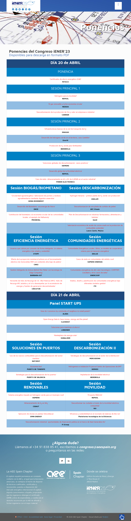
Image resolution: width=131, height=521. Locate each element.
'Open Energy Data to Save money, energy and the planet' (65, 319)
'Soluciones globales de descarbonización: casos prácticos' (65, 163)
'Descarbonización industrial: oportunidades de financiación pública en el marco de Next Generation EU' (65, 422)
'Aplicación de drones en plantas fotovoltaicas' (36, 414)
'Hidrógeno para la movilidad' (65, 96)
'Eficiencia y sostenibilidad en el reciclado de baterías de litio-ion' (95, 414)
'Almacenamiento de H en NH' (36, 403)
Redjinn (105, 517)
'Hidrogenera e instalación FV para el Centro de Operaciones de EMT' (95, 367)
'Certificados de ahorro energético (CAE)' (65, 79)
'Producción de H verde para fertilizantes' (65, 146)
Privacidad (58, 517)
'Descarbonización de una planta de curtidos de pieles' (95, 206)
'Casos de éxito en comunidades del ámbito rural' (95, 259)
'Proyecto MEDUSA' (95, 395)
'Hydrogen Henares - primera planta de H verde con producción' (95, 196)
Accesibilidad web (36, 517)
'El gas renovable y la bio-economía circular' (65, 104)
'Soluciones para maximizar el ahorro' (65, 327)
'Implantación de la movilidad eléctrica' (95, 375)
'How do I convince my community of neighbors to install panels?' (65, 311)
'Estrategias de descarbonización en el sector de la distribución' (94, 356)
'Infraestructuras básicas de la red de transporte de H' (65, 129)
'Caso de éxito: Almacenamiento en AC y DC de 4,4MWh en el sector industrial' (65, 179)
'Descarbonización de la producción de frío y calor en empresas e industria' (65, 112)
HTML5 (18, 517)
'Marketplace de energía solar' (65, 335)
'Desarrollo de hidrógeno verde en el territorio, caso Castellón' (65, 138)
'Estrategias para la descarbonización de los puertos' (36, 375)
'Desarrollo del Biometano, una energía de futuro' (36, 206)
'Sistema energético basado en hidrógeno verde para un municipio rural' (36, 395)
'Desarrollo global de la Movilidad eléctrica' (65, 171)
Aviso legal (48, 517)
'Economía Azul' (36, 367)
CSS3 (26, 517)
